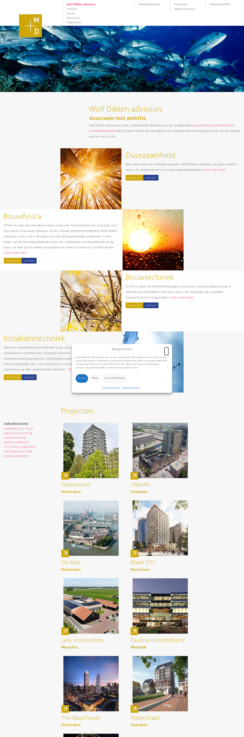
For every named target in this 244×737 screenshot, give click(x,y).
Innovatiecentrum (18, 433)
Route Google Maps (75, 700)
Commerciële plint (18, 429)
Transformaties (16, 442)
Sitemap (113, 713)
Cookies (113, 709)
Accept (82, 378)
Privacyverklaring (111, 387)
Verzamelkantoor (18, 451)
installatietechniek (97, 131)
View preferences (114, 378)
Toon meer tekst (214, 170)
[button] (166, 349)
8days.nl (113, 726)
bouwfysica (195, 125)
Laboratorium (15, 438)
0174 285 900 (72, 688)
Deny (95, 378)
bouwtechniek (215, 125)
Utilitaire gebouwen (20, 447)
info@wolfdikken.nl (75, 692)
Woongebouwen (16, 456)
